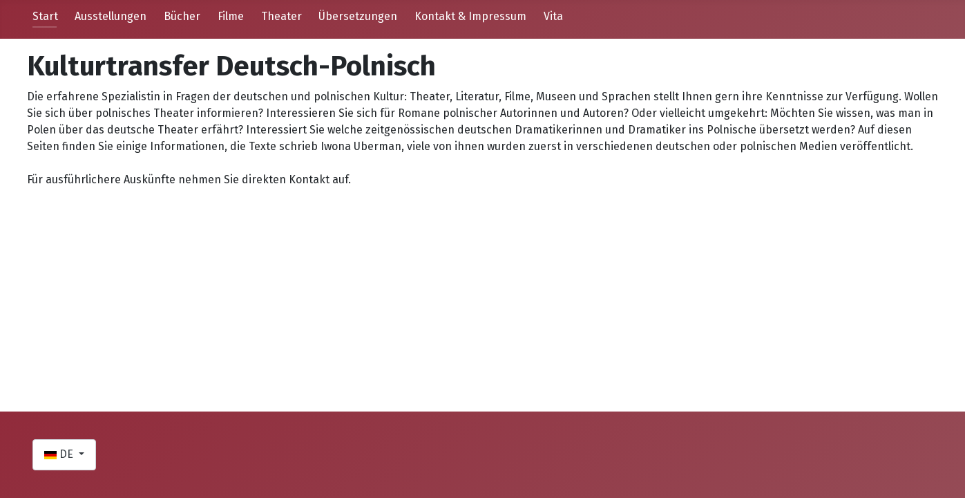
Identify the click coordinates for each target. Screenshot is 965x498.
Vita (553, 16)
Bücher (182, 16)
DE (60, 454)
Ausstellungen (110, 16)
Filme (231, 16)
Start (45, 16)
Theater (281, 16)
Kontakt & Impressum (470, 16)
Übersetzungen (357, 16)
